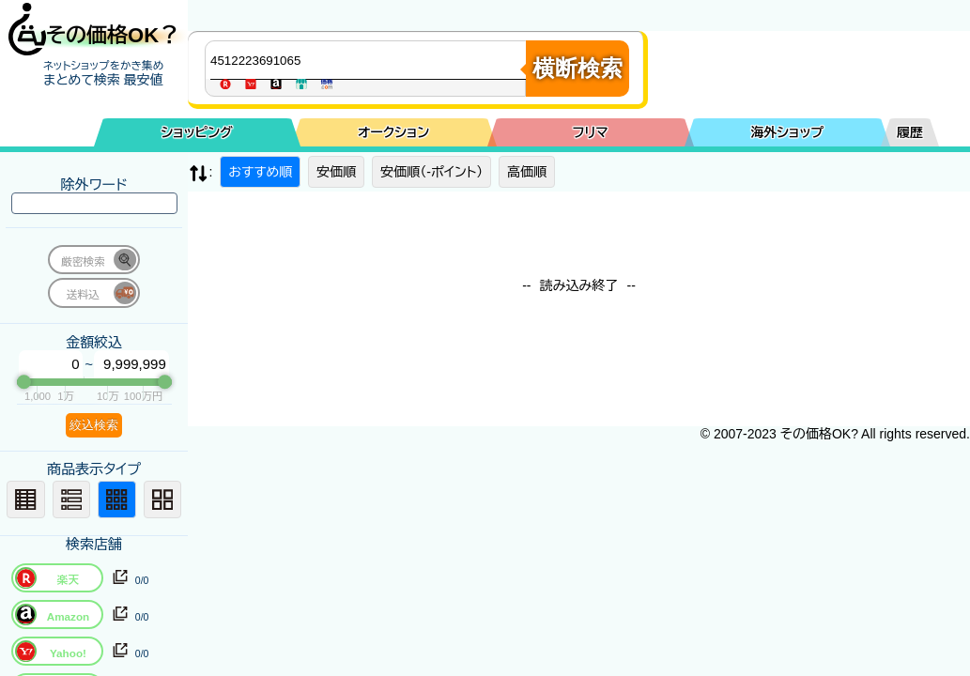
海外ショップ (787, 132)
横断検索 (577, 68)
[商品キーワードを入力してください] (370, 60)
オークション (393, 132)
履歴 (910, 132)
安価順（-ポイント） (431, 171)
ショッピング (197, 132)
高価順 (527, 171)
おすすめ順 (260, 171)
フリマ (590, 132)
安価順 (336, 171)
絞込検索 (93, 425)
